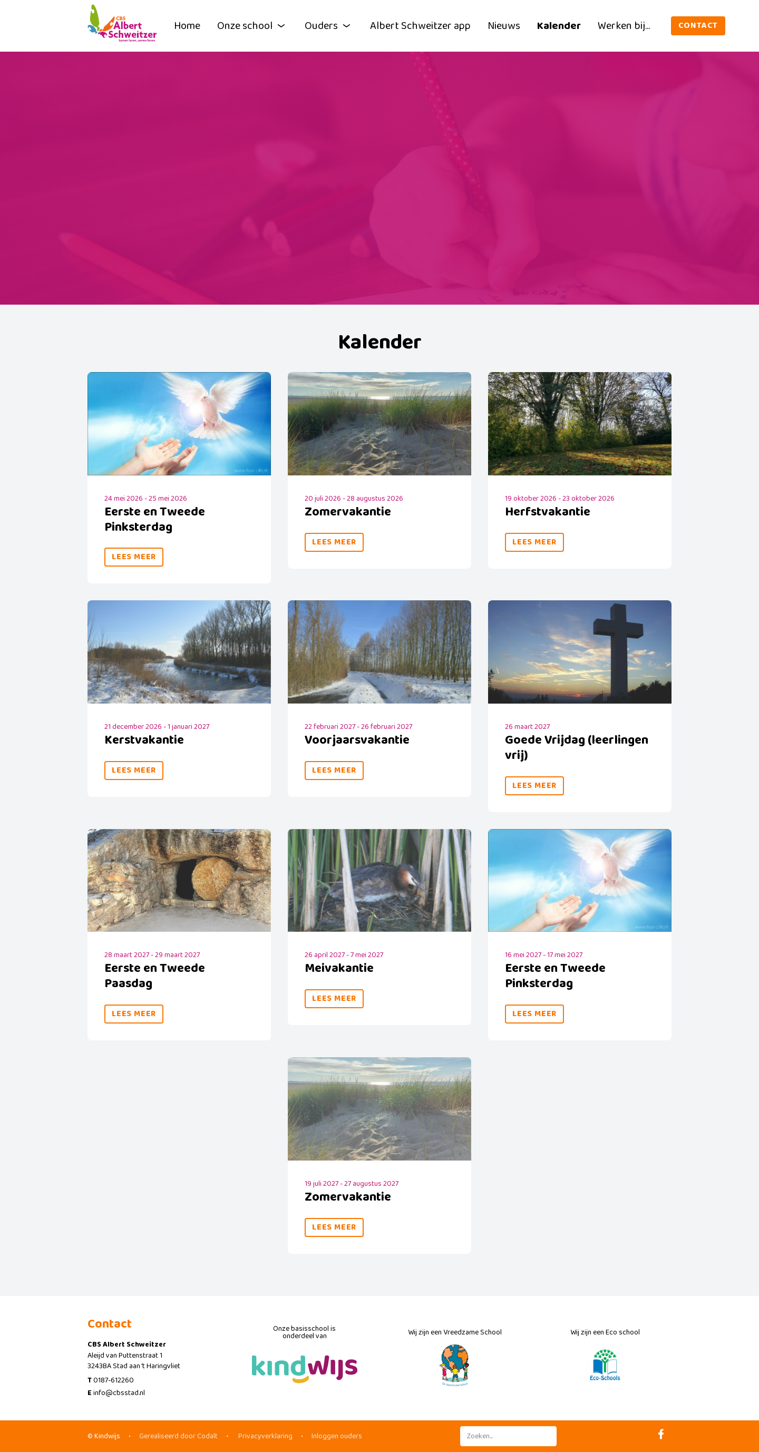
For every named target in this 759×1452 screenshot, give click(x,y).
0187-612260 (113, 1380)
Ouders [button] (329, 25)
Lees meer (134, 556)
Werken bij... (624, 25)
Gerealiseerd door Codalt (178, 1436)
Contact (698, 25)
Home (187, 25)
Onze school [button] (252, 25)
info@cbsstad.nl (119, 1393)
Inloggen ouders (337, 1436)
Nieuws (504, 25)
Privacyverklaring (265, 1436)
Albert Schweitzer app (420, 25)
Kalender (559, 25)
